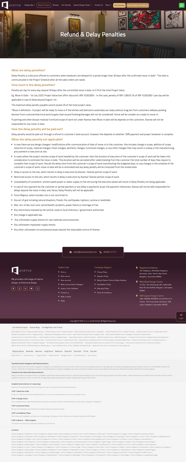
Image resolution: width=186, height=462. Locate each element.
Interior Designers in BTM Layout (95, 452)
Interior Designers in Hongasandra (42, 447)
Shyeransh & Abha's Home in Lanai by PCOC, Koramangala (104, 343)
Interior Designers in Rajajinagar (69, 455)
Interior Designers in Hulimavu (117, 439)
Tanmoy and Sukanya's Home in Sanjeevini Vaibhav (143, 343)
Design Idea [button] (29, 5)
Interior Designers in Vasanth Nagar (143, 449)
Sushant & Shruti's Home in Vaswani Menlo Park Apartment (148, 337)
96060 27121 (108, 252)
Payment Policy (102, 276)
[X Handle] (13, 288)
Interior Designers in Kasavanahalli (48, 441)
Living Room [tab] (48, 351)
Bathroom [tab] (58, 351)
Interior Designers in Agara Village (99, 441)
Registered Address (149, 268)
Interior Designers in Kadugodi (160, 447)
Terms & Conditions (104, 293)
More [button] (108, 5)
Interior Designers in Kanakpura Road (140, 433)
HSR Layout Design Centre (152, 296)
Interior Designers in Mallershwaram (45, 455)
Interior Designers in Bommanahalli (48, 444)
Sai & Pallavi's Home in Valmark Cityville (82, 337)
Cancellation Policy (104, 284)
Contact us (65, 293)
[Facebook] (19, 288)
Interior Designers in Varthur (95, 449)
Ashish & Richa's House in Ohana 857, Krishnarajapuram (111, 345)
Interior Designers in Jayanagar (21, 455)
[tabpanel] (93, 339)
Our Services (66, 5)
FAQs (63, 301)
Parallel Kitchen (54, 355)
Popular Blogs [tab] (35, 327)
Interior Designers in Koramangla (113, 436)
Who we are (65, 276)
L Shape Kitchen (28, 355)
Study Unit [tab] (68, 351)
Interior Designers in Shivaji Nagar (118, 455)
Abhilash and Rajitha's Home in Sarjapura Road (27, 334)
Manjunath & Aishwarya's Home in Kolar (58, 334)
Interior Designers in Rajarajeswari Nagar (144, 455)
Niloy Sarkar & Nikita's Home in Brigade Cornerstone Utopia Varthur (128, 334)
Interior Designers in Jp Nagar (117, 433)
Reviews (56, 5)
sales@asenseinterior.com (83, 252)
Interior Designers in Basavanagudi (22, 444)
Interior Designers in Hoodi (135, 436)
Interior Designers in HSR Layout (95, 433)
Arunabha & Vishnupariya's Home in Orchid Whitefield (65, 343)
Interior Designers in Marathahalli (45, 436)
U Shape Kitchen (41, 355)
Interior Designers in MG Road (117, 452)
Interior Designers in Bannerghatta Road (91, 439)
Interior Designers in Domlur (120, 444)
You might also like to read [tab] (52, 327)
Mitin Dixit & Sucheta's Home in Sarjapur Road (88, 334)
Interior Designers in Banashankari (139, 439)
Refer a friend (66, 297)
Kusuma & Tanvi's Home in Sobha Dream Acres (61, 340)
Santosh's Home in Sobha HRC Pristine (24, 337)
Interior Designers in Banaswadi (71, 452)
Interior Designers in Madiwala (45, 449)
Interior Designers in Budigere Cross (23, 439)
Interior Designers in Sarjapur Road (45, 433)
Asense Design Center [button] (82, 5)
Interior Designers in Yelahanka (21, 436)
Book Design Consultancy (138, 5)
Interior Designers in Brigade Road (72, 444)
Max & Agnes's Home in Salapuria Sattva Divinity (27, 331)
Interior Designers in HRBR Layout (140, 452)
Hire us (63, 272)
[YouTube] (31, 288)
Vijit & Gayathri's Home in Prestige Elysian (53, 337)
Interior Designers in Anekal (121, 441)
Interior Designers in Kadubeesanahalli (74, 441)
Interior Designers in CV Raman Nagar (68, 447)
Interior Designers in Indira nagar (90, 436)
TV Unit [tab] (85, 351)
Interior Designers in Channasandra (93, 455)
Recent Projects (44, 5)
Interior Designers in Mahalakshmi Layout (71, 449)
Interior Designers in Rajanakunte (22, 452)
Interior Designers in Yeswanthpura (118, 449)
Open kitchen (92, 355)
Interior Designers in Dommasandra (144, 444)
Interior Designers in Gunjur (20, 447)
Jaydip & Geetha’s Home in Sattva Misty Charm (152, 331)
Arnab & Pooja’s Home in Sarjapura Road (59, 331)
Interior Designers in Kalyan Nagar (22, 449)
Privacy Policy (102, 272)
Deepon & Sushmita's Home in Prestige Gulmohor (149, 340)
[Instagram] (37, 288)
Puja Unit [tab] (93, 351)
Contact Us (99, 5)
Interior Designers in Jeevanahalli (137, 447)
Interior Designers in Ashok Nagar (143, 441)
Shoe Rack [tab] (77, 351)
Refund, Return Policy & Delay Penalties (111, 280)
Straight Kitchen (66, 355)
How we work (66, 280)
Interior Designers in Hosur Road (93, 447)
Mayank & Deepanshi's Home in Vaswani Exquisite (28, 343)
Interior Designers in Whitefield (21, 433)
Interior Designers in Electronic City (70, 433)
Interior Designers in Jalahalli (114, 447)
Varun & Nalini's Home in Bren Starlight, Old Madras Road (71, 345)
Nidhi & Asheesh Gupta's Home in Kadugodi (89, 331)
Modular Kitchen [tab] (18, 351)
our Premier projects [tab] (20, 327)
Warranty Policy (103, 289)
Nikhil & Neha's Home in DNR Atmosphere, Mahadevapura (30, 345)
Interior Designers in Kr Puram (47, 439)
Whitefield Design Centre (151, 282)
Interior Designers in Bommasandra (23, 441)
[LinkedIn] (25, 288)
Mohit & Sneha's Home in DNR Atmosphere (112, 337)
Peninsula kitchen (80, 355)
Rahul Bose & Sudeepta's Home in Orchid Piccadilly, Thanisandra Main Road (104, 340)
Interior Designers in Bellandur (67, 436)
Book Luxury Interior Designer (72, 284)
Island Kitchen (16, 355)
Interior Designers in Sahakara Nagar (47, 452)
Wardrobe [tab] (29, 351)
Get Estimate (119, 5)
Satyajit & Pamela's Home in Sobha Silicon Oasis (27, 340)
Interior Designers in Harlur (68, 439)
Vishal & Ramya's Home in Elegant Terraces (120, 331)
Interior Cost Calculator (69, 289)
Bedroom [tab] (38, 351)
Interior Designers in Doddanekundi (98, 444)
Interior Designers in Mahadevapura (157, 436)
